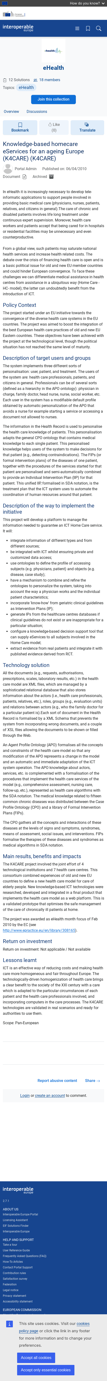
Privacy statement (14, 1295)
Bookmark (20, 127)
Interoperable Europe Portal (20, 1214)
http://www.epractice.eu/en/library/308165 (39, 930)
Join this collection (53, 99)
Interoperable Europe (16, 1231)
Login (25, 1095)
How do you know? (87, 3)
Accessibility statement (18, 1301)
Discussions (37, 111)
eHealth (26, 87)
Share (92, 1080)
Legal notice (10, 1290)
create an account (50, 1095)
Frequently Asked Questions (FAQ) (24, 1256)
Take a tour (10, 1244)
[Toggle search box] (98, 28)
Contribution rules (14, 1273)
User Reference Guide (16, 1250)
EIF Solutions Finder (16, 1225)
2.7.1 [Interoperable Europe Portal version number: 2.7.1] (6, 1201)
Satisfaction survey (15, 1278)
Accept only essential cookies (46, 1370)
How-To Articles (13, 1261)
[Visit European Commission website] (15, 13)
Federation (10, 1284)
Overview (11, 111)
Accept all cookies (36, 1358)
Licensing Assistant (15, 1220)
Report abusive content (57, 1080)
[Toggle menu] (77, 28)
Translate (87, 130)
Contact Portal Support (18, 1267)
